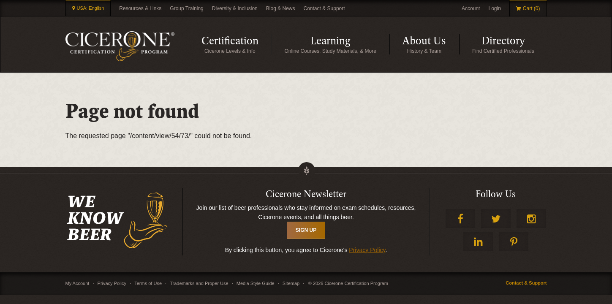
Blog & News (280, 8)
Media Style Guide (256, 283)
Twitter (496, 218)
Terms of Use (148, 283)
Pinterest (513, 241)
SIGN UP (306, 230)
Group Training (186, 8)
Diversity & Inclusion (235, 8)
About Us (430, 44)
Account (471, 8)
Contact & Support (324, 8)
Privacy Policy (367, 250)
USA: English (90, 8)
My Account (77, 283)
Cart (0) (531, 9)
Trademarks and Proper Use (199, 283)
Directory (514, 44)
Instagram (531, 218)
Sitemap (291, 283)
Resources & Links (140, 8)
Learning (349, 44)
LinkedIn (478, 241)
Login (494, 8)
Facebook (460, 218)
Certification (236, 44)
